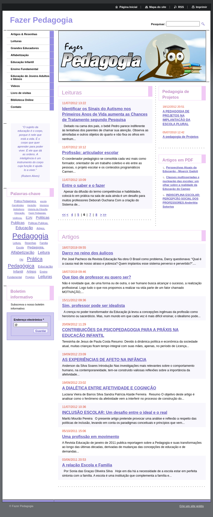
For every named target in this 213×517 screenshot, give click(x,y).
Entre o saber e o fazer (83, 185)
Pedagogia (30, 236)
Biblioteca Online (22, 99)
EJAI (29, 218)
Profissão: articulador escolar (90, 152)
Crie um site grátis (191, 506)
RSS (181, 6)
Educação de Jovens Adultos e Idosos (30, 77)
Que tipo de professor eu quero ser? (96, 277)
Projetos (30, 277)
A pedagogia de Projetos (181, 137)
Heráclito (31, 205)
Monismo (44, 205)
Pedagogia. (35, 247)
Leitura (44, 252)
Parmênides (18, 205)
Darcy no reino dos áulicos (87, 253)
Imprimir (201, 6)
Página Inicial (128, 6)
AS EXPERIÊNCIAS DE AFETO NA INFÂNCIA (104, 360)
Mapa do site (157, 6)
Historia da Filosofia (38, 209)
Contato (16, 106)
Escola (20, 247)
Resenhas (30, 243)
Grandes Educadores (25, 48)
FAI (21, 259)
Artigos (31, 271)
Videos (15, 85)
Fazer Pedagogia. (37, 213)
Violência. (17, 218)
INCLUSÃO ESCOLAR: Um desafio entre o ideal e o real (114, 412)
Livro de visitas (21, 92)
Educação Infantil (22, 62)
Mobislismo (18, 209)
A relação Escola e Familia (87, 465)
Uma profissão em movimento (90, 437)
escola (43, 201)
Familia (44, 243)
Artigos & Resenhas (24, 34)
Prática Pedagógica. (25, 201)
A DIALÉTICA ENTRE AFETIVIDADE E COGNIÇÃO (109, 388)
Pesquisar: (158, 24)
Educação (24, 228)
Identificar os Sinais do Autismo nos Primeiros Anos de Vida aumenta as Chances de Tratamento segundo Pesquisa (104, 114)
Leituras (16, 41)
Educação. (19, 213)
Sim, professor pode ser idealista (93, 305)
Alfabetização (20, 55)
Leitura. (17, 243)
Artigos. (40, 228)
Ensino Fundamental (24, 69)
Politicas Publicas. (38, 223)
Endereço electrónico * (29, 319)
